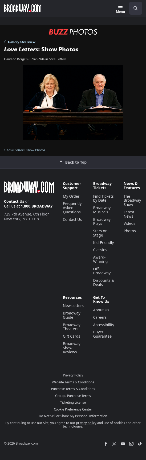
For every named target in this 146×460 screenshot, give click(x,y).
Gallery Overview (19, 42)
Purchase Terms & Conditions (73, 389)
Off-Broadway (102, 271)
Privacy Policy (73, 375)
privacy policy (86, 423)
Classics (100, 249)
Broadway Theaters (71, 326)
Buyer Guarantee (102, 334)
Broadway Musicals (102, 209)
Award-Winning (100, 259)
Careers (99, 317)
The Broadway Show (132, 200)
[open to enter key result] (135, 8)
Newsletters (73, 305)
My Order (71, 196)
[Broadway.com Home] (22, 8)
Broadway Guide (71, 315)
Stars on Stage (100, 233)
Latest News (129, 214)
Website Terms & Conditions (73, 382)
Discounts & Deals (103, 282)
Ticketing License (73, 402)
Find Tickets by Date (103, 198)
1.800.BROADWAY (37, 206)
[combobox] (133, 8)
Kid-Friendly (103, 242)
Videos (129, 223)
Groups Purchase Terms (73, 395)
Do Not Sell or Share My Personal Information (73, 416)
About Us (101, 309)
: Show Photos (24, 150)
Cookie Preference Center (73, 409)
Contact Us (14, 201)
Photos (130, 230)
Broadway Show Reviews (71, 348)
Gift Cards (71, 336)
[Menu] (120, 9)
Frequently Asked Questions (72, 207)
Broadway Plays (102, 221)
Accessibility (103, 324)
